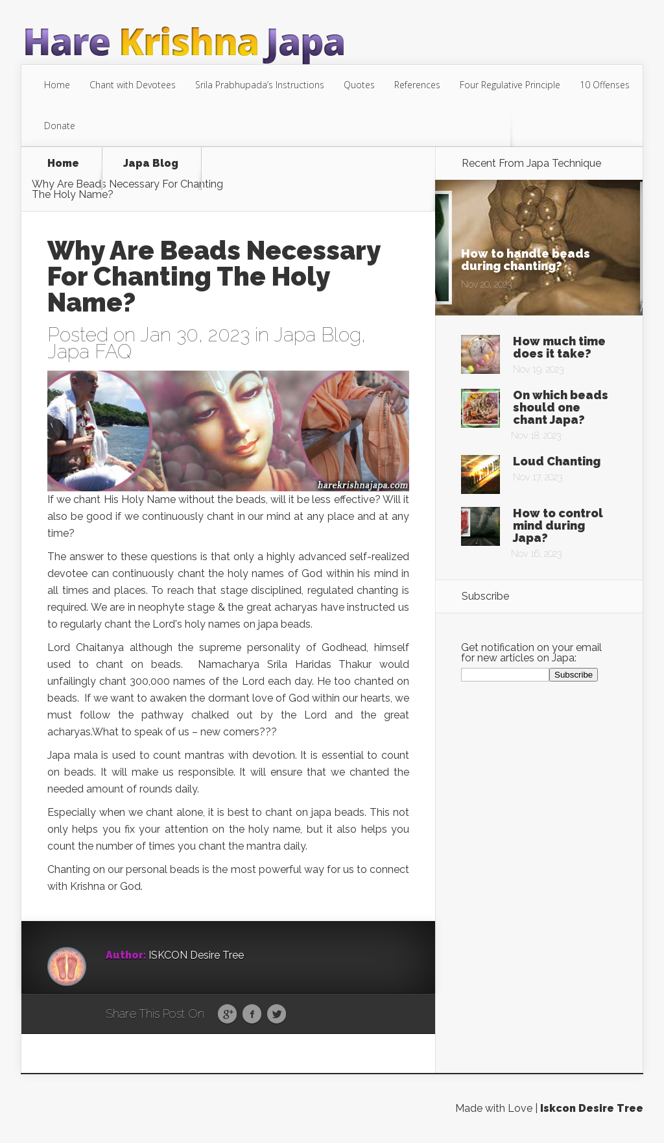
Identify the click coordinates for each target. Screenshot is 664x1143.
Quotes (359, 85)
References (417, 85)
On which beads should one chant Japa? (560, 407)
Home (57, 85)
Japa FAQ (89, 351)
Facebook (252, 1014)
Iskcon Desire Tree (591, 1108)
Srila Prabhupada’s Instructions (259, 85)
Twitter (277, 1014)
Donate (59, 125)
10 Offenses (605, 85)
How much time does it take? (559, 347)
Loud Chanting (556, 461)
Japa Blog (150, 163)
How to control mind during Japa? (558, 525)
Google (227, 1014)
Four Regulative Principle (510, 85)
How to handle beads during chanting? (525, 260)
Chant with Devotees (132, 85)
